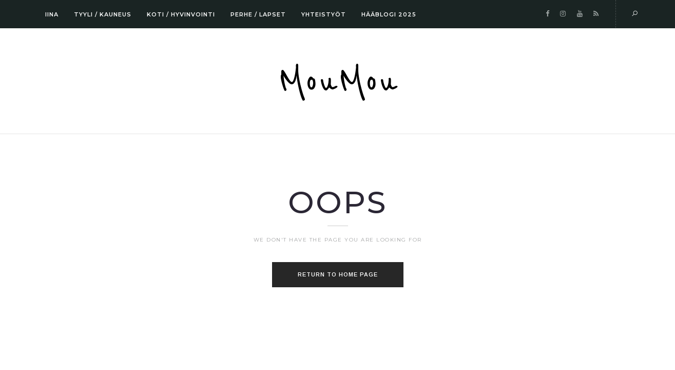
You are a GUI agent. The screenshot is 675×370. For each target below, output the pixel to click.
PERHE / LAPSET (258, 14)
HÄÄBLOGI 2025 (388, 14)
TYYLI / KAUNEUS (102, 14)
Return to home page (338, 274)
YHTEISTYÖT (323, 14)
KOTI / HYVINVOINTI (181, 14)
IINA (52, 14)
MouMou (338, 82)
